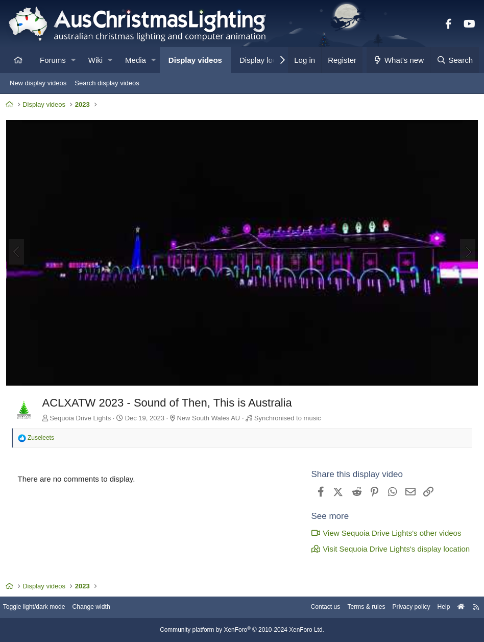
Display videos (195, 60)
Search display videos (107, 83)
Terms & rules (353, 607)
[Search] (454, 60)
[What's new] (398, 60)
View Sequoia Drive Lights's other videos (384, 533)
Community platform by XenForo (242, 630)
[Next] (465, 253)
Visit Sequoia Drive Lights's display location (388, 548)
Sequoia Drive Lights (82, 417)
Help (436, 607)
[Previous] (18, 253)
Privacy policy (401, 607)
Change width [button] (104, 607)
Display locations (268, 60)
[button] (73, 60)
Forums (53, 60)
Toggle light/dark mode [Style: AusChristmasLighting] (43, 607)
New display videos (38, 83)
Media (135, 60)
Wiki (95, 60)
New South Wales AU (211, 417)
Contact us (309, 607)
